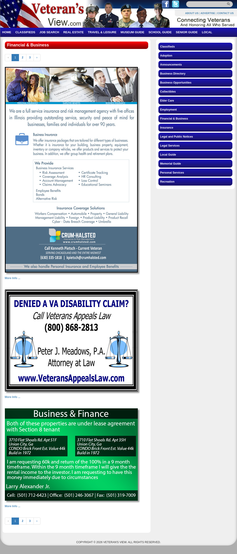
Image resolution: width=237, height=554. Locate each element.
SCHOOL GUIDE (160, 32)
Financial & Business (174, 118)
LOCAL (207, 32)
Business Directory (172, 73)
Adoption (166, 55)
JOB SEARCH (49, 32)
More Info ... (12, 278)
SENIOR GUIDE (187, 32)
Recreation (167, 181)
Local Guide (168, 154)
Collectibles (168, 91)
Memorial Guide (170, 163)
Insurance (166, 127)
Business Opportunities (175, 82)
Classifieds (167, 46)
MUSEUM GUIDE (133, 32)
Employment (168, 109)
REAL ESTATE (73, 32)
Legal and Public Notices (176, 136)
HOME (6, 32)
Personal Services (172, 172)
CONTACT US (225, 13)
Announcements (171, 64)
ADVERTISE (207, 13)
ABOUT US (191, 13)
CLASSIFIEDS (25, 32)
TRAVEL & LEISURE (102, 32)
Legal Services (170, 145)
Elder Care (167, 100)
